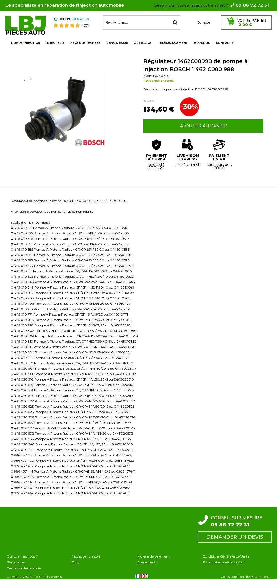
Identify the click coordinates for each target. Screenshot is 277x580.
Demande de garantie (24, 568)
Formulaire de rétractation (223, 562)
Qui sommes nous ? (22, 556)
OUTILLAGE (143, 43)
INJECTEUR (55, 43)
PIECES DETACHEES (85, 43)
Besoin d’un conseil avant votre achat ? (211, 5)
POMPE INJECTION (25, 43)
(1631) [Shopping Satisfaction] (85, 25)
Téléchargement (173, 43)
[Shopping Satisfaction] (71, 20)
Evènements (147, 562)
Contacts (224, 43)
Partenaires (16, 562)
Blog (75, 562)
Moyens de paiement (153, 556)
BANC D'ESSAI (117, 43)
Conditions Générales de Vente (226, 556)
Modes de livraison (86, 556)
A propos (202, 43)
